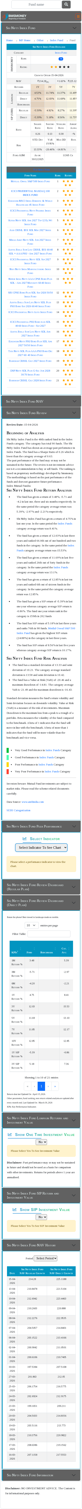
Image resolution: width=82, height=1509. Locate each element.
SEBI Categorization (18, 810)
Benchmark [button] (46, 952)
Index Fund (56, 40)
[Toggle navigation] (78, 16)
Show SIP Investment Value (41, 1210)
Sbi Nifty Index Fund (20, 28)
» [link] (62, 1086)
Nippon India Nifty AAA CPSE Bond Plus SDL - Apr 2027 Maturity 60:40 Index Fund (30, 282)
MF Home (24, 40)
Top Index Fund (41, 169)
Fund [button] (29, 952)
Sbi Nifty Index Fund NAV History (31, 1245)
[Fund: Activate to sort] (32, 948)
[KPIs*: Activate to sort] (17, 948)
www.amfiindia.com (33, 801)
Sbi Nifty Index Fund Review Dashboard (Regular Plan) (35, 887)
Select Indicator (41, 839)
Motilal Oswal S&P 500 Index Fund (30, 181)
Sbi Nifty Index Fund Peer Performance (34, 826)
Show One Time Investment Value (41, 1134)
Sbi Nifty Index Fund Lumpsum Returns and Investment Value (37, 1120)
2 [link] (41, 1086)
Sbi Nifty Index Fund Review (27, 413)
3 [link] (48, 1086)
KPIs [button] (15, 952)
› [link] (55, 1086)
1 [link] (34, 1086)
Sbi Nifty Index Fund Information (30, 1475)
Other (40, 40)
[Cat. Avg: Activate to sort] (66, 948)
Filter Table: (19, 934)
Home (9, 40)
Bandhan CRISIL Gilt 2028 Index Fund (30, 380)
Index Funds (65, 523)
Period (29, 1258)
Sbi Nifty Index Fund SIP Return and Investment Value (33, 1195)
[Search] (36, 4)
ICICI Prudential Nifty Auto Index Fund (30, 312)
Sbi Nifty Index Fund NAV (25, 401)
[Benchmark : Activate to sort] (49, 948)
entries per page (49, 925)
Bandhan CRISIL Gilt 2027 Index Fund (30, 360)
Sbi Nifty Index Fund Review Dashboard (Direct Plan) (35, 903)
